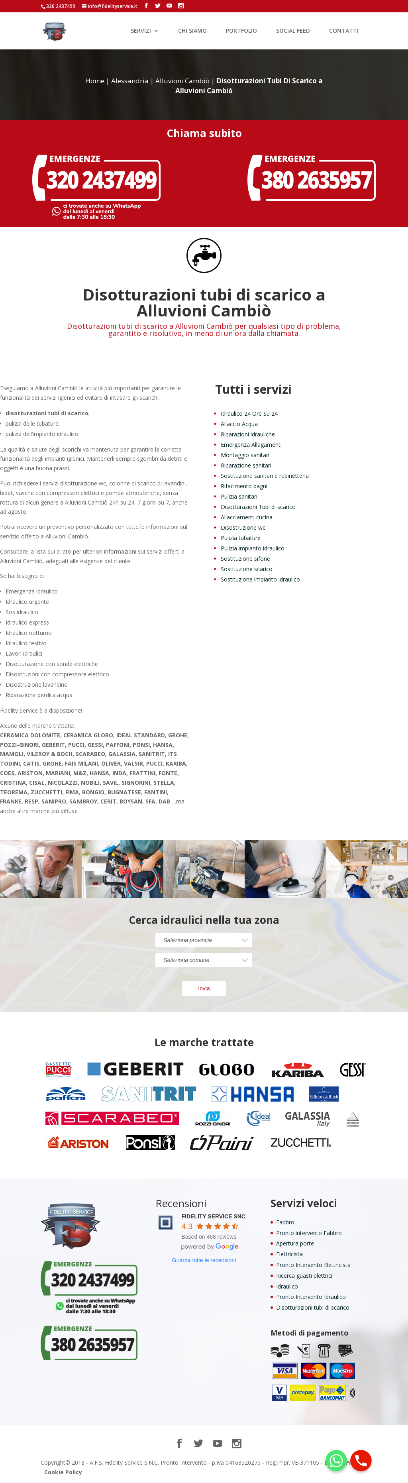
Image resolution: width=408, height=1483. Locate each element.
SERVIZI (141, 31)
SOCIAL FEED (293, 31)
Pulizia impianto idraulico (252, 548)
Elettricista (289, 1254)
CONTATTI (344, 31)
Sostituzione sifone (245, 558)
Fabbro (285, 1222)
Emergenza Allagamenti (251, 444)
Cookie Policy (63, 1472)
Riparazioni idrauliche (248, 434)
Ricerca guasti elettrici (304, 1275)
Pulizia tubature (241, 538)
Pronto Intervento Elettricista (313, 1265)
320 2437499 (60, 6)
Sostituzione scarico (247, 569)
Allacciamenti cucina (247, 517)
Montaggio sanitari (245, 455)
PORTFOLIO (241, 31)
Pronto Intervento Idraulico (311, 1296)
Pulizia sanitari (239, 496)
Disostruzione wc (243, 527)
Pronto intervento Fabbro (309, 1233)
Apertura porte (295, 1243)
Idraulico (287, 1286)
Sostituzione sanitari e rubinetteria (265, 475)
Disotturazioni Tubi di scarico (258, 507)
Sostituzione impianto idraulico (260, 579)
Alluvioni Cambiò (182, 80)
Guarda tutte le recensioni (204, 1260)
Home (94, 80)
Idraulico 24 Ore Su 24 (249, 413)
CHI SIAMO (192, 31)
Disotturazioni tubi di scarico (312, 1307)
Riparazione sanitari (246, 465)
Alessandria (130, 80)
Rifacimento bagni (244, 486)
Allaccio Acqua (239, 424)
